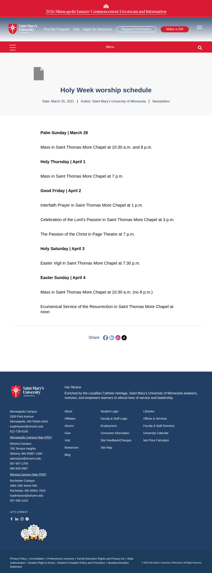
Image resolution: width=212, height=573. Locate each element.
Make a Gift (174, 29)
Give (68, 433)
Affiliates (70, 418)
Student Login (109, 411)
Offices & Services (155, 418)
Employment (109, 425)
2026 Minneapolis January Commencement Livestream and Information (106, 11)
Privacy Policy (19, 558)
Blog (67, 454)
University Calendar (156, 433)
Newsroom (71, 447)
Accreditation (38, 558)
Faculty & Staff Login (114, 418)
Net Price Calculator (156, 440)
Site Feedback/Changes (116, 440)
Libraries (148, 411)
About (68, 411)
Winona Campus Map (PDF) (28, 474)
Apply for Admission (97, 29)
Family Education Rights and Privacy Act (102, 558)
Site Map (106, 447)
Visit (76, 29)
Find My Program (56, 29)
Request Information (136, 29)
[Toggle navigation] (199, 27)
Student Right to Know (42, 562)
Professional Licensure (62, 558)
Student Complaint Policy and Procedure (82, 562)
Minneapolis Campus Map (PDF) (31, 437)
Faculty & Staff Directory (159, 425)
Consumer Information (115, 433)
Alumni (69, 425)
